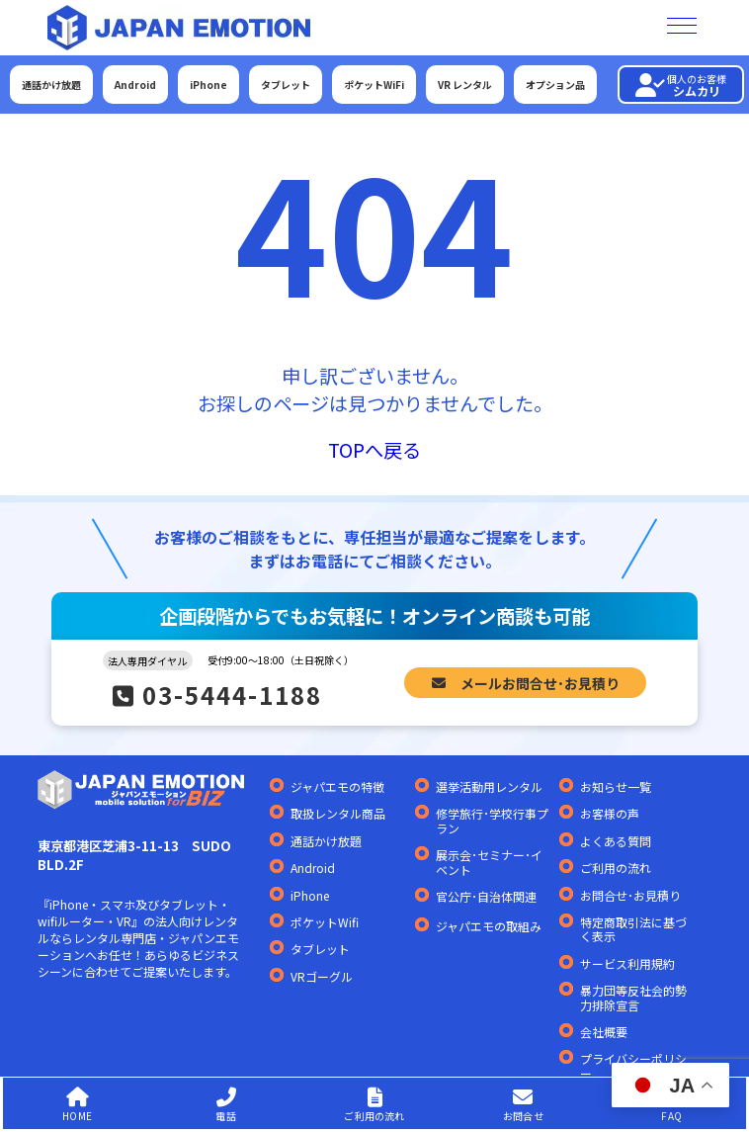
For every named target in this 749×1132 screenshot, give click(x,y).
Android (135, 84)
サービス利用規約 (627, 964)
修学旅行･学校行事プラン (492, 821)
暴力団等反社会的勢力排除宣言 (633, 998)
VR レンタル (465, 84)
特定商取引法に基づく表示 (633, 929)
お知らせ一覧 (615, 787)
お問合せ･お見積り (630, 896)
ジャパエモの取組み (488, 926)
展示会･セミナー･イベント (489, 862)
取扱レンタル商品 (338, 814)
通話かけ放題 (51, 84)
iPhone (208, 84)
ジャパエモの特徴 (337, 787)
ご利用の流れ (615, 868)
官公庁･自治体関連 (486, 897)
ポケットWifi (325, 922)
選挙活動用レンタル (489, 787)
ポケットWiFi (374, 84)
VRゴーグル (322, 977)
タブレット (285, 84)
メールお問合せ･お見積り (526, 682)
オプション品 (555, 84)
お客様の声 (609, 814)
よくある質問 (615, 841)
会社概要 (603, 1032)
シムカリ (680, 85)
